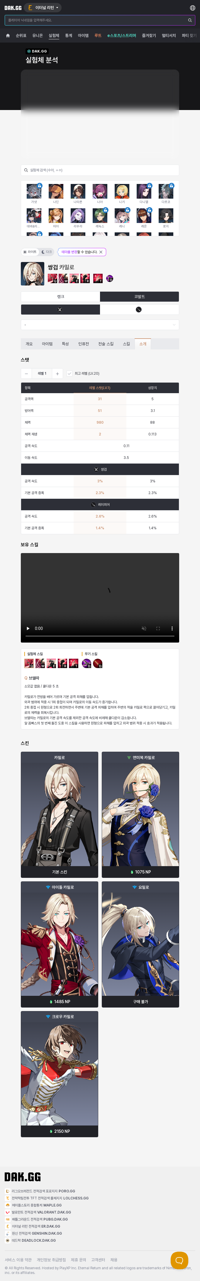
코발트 (139, 296)
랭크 (60, 296)
